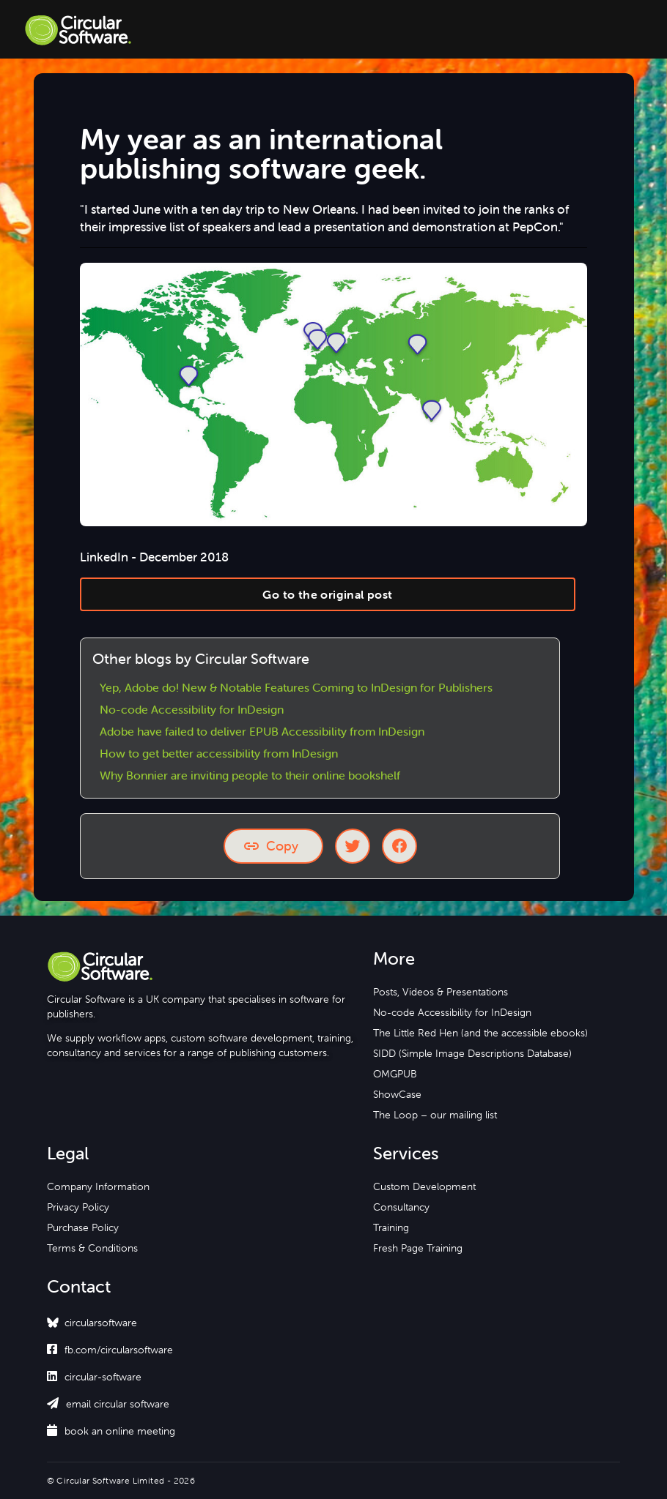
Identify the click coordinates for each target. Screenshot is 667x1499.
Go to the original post (327, 594)
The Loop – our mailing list (435, 1114)
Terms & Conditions (92, 1248)
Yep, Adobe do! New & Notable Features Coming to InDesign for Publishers (296, 687)
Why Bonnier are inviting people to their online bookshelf (250, 775)
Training (391, 1227)
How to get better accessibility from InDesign (219, 753)
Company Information (98, 1186)
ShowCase (397, 1094)
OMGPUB (395, 1073)
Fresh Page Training (418, 1248)
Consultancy (401, 1207)
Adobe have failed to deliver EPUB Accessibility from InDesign (262, 731)
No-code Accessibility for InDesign (192, 709)
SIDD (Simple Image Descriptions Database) (472, 1053)
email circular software (108, 1403)
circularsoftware (101, 1322)
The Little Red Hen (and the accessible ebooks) (480, 1032)
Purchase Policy (83, 1227)
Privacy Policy (78, 1207)
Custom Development (424, 1186)
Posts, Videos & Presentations (440, 991)
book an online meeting (111, 1431)
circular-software (94, 1376)
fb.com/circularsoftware (110, 1349)
